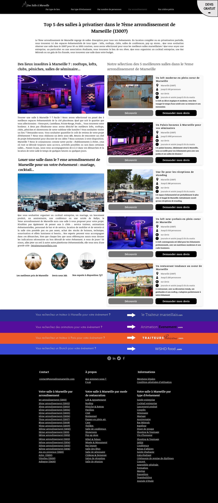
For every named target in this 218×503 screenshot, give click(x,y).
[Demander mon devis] (176, 113)
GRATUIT (209, 9)
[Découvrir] (130, 113)
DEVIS (209, 5)
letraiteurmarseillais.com (44, 245)
